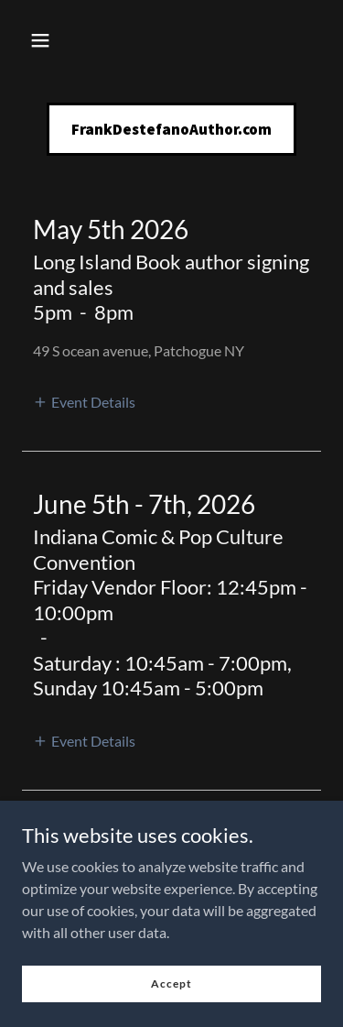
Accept (171, 983)
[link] (171, 128)
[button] (40, 40)
